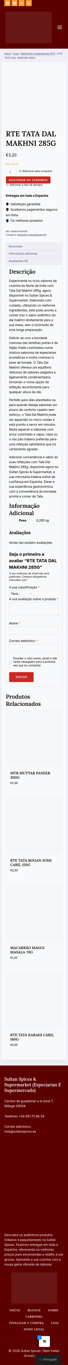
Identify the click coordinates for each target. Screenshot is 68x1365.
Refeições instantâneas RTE (32, 234)
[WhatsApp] (21, 3)
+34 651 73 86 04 (31, 1116)
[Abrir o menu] (61, 27)
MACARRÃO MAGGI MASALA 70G (27, 949)
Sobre (53, 1310)
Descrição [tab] (15, 246)
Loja (55, 1323)
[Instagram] (14, 3)
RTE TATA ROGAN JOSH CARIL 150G (31, 862)
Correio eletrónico (23, 641)
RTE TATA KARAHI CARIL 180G (32, 1037)
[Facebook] (7, 3)
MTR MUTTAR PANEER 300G (30, 775)
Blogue (34, 1310)
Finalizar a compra (26, 1323)
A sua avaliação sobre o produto (33, 599)
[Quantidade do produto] (11, 172)
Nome (14, 623)
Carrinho (33, 1316)
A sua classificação (24, 587)
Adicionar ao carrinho (28, 180)
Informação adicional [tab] (23, 253)
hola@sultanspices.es (20, 1131)
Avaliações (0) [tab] (18, 261)
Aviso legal (34, 1329)
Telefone (10, 1116)
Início (15, 1310)
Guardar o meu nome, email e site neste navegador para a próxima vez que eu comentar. (35, 662)
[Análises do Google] (29, 3)
